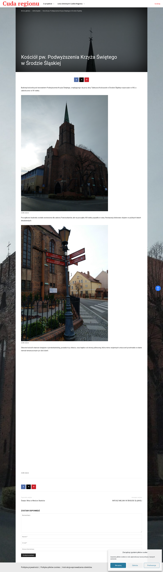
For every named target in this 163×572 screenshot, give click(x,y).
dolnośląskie (36, 11)
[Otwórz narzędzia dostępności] (158, 288)
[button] (157, 3)
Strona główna (25, 11)
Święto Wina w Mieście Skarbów (33, 501)
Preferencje (151, 565)
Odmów (135, 565)
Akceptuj (118, 565)
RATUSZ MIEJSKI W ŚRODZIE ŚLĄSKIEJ (127, 501)
